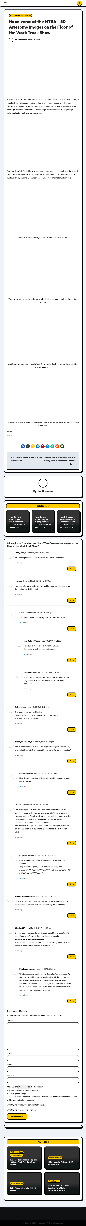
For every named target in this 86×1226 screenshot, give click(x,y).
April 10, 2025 (67, 528)
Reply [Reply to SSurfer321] (72, 956)
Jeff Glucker (16, 525)
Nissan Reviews (17, 1183)
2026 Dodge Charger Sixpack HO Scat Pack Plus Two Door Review (23, 1161)
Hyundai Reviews (55, 1157)
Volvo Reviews (54, 1180)
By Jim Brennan (18, 40)
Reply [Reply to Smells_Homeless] (72, 915)
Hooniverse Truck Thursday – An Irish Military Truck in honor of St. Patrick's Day (59, 460)
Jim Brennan (45, 491)
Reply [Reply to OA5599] (72, 842)
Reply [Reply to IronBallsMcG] (72, 659)
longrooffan (24, 855)
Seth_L (22, 612)
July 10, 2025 (14, 528)
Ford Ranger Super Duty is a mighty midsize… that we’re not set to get (43, 522)
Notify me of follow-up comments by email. (27, 1104)
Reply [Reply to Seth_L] (72, 628)
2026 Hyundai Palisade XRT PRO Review (60, 1162)
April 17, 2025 (40, 528)
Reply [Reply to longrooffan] (72, 884)
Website (10, 1075)
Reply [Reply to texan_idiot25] (72, 760)
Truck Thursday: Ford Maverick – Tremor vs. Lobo (67, 519)
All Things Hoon (17, 1152)
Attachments (12, 1086)
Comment (11, 1020)
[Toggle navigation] (5, 3)
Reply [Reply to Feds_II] (72, 568)
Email (9, 1064)
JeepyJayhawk (26, 773)
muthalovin (20, 581)
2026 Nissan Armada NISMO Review (23, 1188)
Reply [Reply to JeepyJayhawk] (72, 792)
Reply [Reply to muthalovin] (72, 600)
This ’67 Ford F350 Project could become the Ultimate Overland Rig (17, 522)
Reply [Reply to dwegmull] (72, 694)
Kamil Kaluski (67, 525)
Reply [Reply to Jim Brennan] (72, 1000)
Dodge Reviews (16, 1155)
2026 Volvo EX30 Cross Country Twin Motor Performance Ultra (58, 1187)
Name (9, 1053)
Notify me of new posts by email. (22, 1109)
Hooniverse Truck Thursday (20, 15)
